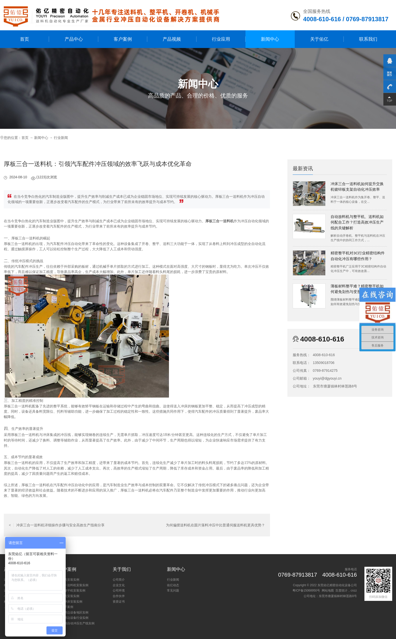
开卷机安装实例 (68, 596)
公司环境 (119, 590)
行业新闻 (61, 138)
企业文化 (119, 585)
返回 (136, 525)
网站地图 (328, 590)
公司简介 (119, 579)
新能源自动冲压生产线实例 (76, 623)
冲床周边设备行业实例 (73, 618)
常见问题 (173, 590)
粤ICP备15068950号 (306, 590)
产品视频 (172, 39)
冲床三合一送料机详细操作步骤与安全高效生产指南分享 (57, 525)
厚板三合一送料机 (219, 221)
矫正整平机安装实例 (71, 590)
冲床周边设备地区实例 (73, 612)
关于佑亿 (319, 39)
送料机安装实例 (68, 579)
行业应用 (221, 39)
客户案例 (123, 39)
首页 (24, 39)
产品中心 (74, 39)
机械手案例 (65, 607)
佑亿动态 (173, 585)
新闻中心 (270, 39)
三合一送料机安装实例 (73, 585)
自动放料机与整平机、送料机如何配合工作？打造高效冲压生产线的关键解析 (357, 222)
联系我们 (368, 39)
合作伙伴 (119, 596)
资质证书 (119, 601)
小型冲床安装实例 (70, 601)
